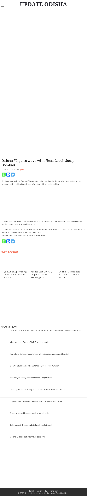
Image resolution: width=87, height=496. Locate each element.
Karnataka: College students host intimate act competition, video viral (39, 354)
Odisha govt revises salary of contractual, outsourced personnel (37, 389)
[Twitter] (13, 175)
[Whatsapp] (4, 175)
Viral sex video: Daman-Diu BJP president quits (29, 342)
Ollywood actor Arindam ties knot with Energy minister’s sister (36, 401)
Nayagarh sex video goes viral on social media (29, 413)
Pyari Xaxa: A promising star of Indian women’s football (15, 274)
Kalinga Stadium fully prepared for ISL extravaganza (41, 274)
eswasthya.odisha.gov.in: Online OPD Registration (31, 377)
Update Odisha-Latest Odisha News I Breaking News (46, 493)
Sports (21, 169)
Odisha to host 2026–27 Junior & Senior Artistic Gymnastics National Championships (45, 330)
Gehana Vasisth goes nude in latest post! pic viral (31, 425)
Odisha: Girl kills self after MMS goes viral (27, 437)
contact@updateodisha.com (46, 491)
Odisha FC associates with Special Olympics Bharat (70, 274)
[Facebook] (8, 175)
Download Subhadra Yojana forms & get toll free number (34, 366)
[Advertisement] (43, 25)
